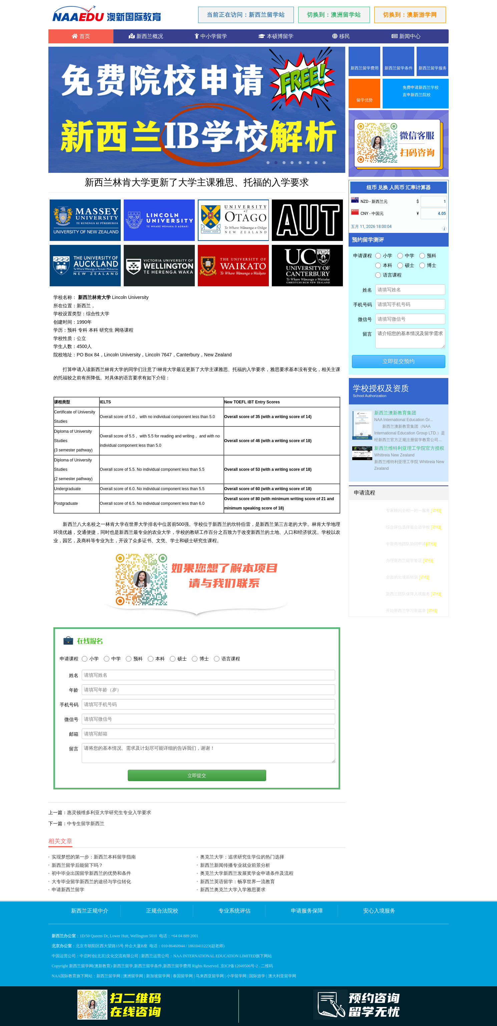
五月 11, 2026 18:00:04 (371, 226)
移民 (341, 36)
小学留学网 (236, 976)
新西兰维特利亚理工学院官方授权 (409, 448)
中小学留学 (211, 36)
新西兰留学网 (108, 976)
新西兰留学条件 (399, 68)
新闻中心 (406, 36)
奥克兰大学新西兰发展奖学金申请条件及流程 (247, 873)
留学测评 (374, 510)
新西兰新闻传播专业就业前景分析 (235, 865)
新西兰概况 (146, 36)
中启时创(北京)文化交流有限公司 (109, 956)
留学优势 (365, 100)
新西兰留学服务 (433, 68)
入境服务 (374, 594)
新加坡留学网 (158, 976)
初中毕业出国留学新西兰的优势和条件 (91, 873)
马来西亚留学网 (210, 976)
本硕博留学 (276, 36)
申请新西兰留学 (68, 889)
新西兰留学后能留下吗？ (77, 865)
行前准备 (374, 577)
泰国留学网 (183, 976)
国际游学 (257, 976)
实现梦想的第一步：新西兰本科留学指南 (94, 857)
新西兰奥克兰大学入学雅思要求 (233, 889)
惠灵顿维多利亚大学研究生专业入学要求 (109, 812)
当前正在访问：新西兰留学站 (246, 15)
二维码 (267, 966)
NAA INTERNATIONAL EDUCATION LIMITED (214, 956)
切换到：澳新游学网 (410, 15)
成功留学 (374, 610)
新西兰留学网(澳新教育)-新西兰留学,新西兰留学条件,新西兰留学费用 (130, 966)
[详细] (436, 510)
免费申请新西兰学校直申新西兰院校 (421, 91)
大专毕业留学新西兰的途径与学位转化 (91, 881)
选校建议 (374, 527)
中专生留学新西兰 (85, 823)
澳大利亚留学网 (282, 976)
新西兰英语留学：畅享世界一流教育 (237, 881)
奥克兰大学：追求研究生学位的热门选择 (242, 857)
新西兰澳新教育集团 (395, 412)
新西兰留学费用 (365, 68)
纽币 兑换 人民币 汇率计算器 (398, 188)
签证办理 (374, 560)
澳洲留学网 (133, 976)
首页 (81, 36)
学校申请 (374, 544)
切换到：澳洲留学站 (334, 15)
